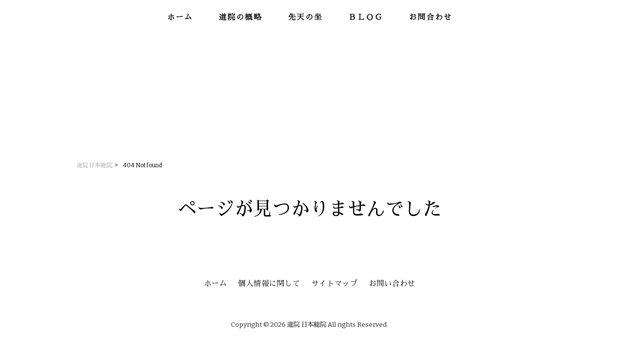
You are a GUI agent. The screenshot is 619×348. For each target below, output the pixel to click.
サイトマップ (334, 283)
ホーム (215, 283)
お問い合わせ (392, 283)
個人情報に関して (269, 283)
